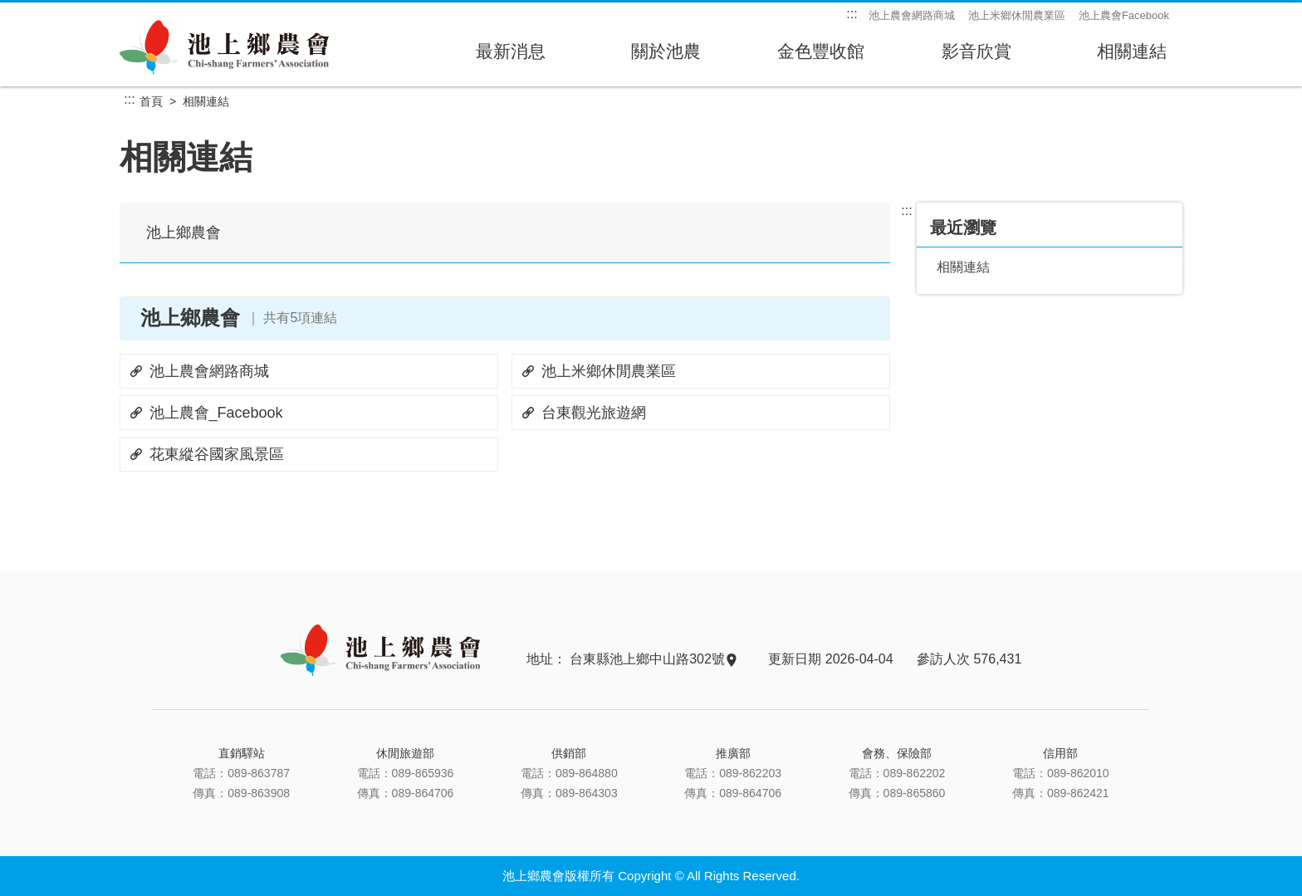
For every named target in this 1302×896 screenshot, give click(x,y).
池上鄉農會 (183, 232)
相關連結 (1131, 56)
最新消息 (510, 56)
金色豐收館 (820, 56)
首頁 (151, 101)
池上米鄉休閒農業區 (1016, 15)
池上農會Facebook (1124, 15)
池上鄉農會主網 (225, 47)
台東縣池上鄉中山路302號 (652, 659)
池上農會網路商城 (912, 15)
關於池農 (665, 56)
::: (851, 14)
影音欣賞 (976, 56)
